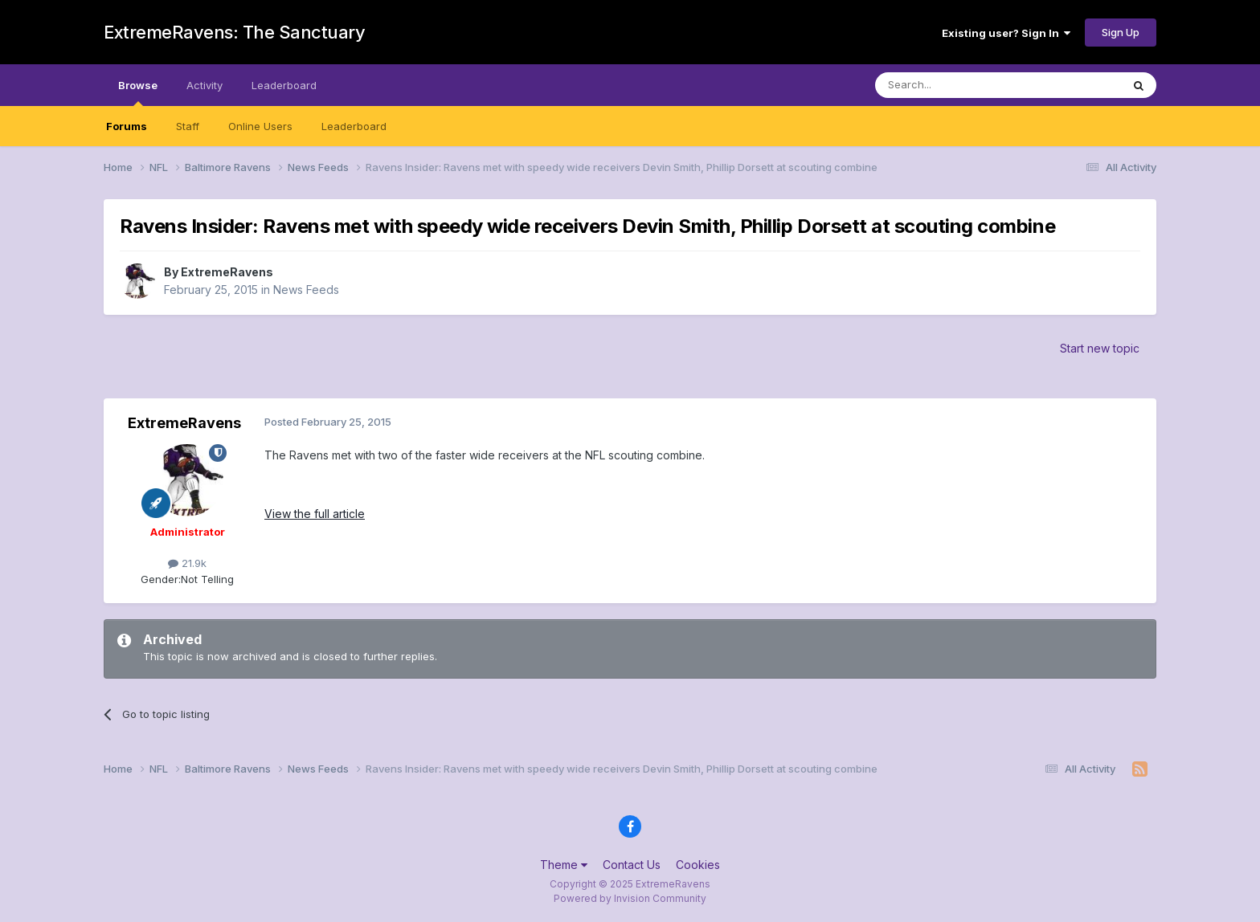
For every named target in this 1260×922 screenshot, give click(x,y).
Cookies (698, 864)
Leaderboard (354, 126)
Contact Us (632, 864)
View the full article (314, 513)
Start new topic (1099, 348)
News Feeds (306, 289)
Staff (187, 126)
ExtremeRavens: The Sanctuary (234, 32)
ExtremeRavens (227, 272)
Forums (126, 126)
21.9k (187, 563)
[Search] (957, 85)
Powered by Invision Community (630, 898)
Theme (563, 864)
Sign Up (1120, 32)
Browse (138, 92)
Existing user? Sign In (1006, 33)
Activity (204, 85)
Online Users (260, 126)
